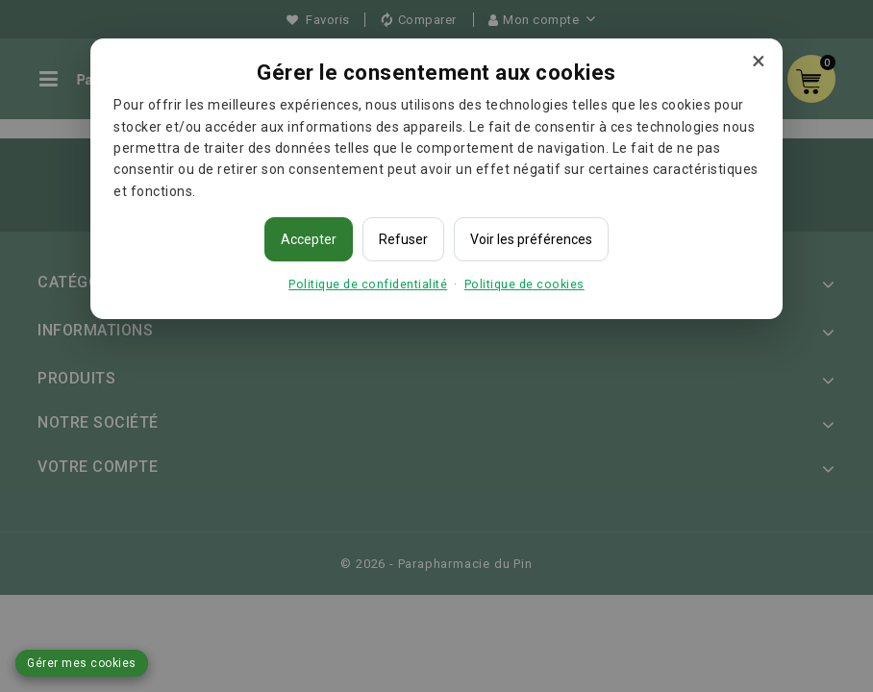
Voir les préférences (531, 239)
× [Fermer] (758, 60)
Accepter (309, 239)
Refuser (403, 239)
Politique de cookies (524, 284)
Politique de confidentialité (367, 284)
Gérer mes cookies (82, 663)
